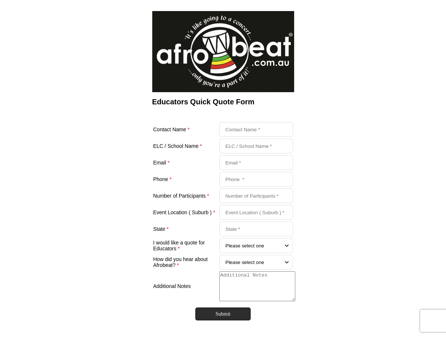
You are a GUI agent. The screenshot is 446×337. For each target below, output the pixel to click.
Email (161, 163)
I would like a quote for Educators (179, 245)
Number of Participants (181, 196)
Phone (162, 179)
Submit (223, 319)
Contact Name (171, 129)
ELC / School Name (177, 146)
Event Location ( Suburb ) (184, 212)
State (161, 229)
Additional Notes (172, 289)
